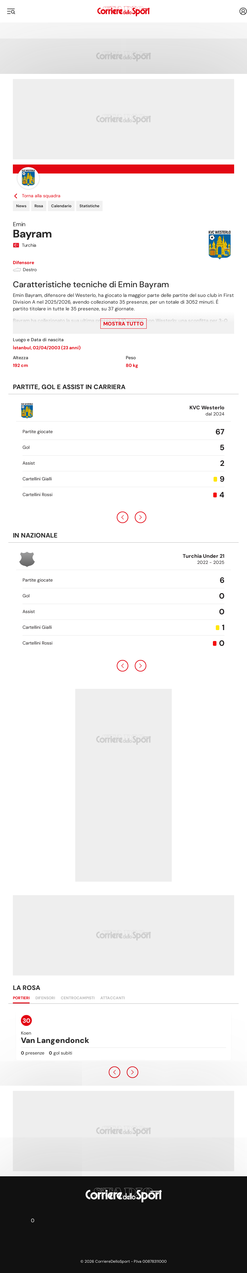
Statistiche (89, 206)
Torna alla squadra (36, 195)
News (21, 206)
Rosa (38, 206)
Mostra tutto (123, 323)
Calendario (61, 206)
